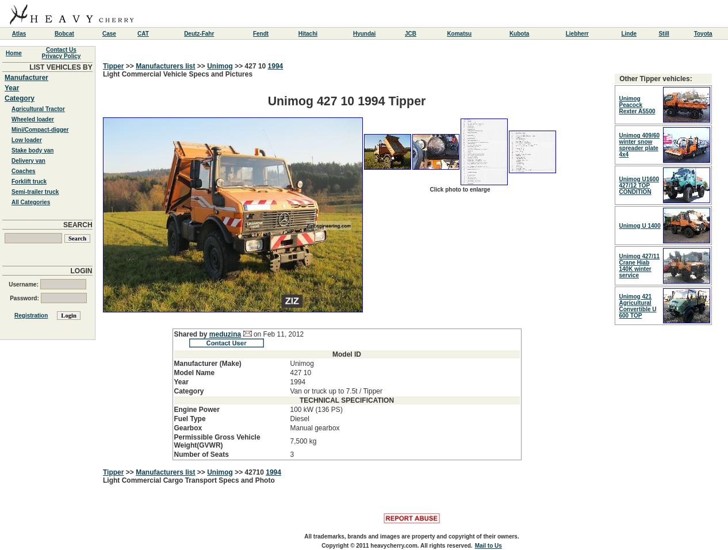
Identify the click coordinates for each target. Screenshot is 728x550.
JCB (410, 33)
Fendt (261, 33)
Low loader (27, 140)
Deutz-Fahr (199, 33)
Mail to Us (488, 546)
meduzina (225, 334)
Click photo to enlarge (460, 189)
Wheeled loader (33, 119)
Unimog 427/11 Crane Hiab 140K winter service (639, 265)
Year (12, 88)
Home (14, 53)
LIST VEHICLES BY (60, 67)
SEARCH (78, 225)
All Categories (31, 202)
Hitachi (307, 33)
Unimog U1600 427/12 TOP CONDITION (639, 185)
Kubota (519, 33)
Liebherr (577, 33)
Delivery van (28, 161)
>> (130, 66)
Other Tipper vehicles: (655, 79)
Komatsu (459, 33)
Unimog (220, 66)
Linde (629, 33)
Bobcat (64, 33)
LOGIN (82, 271)
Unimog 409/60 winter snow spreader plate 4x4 (639, 145)
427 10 (256, 66)
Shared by (191, 334)
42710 (255, 472)
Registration (31, 315)
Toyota (703, 33)
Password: (48, 298)
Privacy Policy (61, 56)
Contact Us (61, 50)
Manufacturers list (165, 66)
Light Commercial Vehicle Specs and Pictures (347, 265)
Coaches (24, 171)
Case (109, 33)
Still (663, 33)
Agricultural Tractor (38, 109)
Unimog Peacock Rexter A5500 (637, 105)
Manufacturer (26, 78)
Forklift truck (29, 181)
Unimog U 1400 (640, 226)
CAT (143, 33)
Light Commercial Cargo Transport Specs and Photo (189, 480)
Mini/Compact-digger (40, 130)
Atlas (19, 33)
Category (20, 98)
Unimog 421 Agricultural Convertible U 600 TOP (638, 306)
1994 (275, 66)
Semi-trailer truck (35, 192)
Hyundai (364, 33)
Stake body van (32, 150)
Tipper (113, 66)
